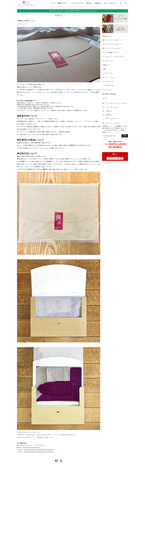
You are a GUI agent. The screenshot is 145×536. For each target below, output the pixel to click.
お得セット (106, 65)
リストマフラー (108, 73)
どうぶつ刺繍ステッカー (111, 52)
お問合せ (98, 3)
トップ (52, 3)
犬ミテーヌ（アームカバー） (112, 44)
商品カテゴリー (63, 3)
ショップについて (77, 3)
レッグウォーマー (109, 86)
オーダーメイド (108, 61)
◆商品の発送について (26, 21)
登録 (124, 136)
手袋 (104, 69)
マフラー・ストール (109, 77)
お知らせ (89, 3)
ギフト (105, 98)
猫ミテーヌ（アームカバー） (112, 40)
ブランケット (107, 90)
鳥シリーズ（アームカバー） (112, 48)
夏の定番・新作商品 (109, 94)
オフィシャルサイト (110, 3)
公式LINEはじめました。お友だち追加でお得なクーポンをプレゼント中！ (72, 11)
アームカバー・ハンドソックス (113, 57)
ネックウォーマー (109, 81)
